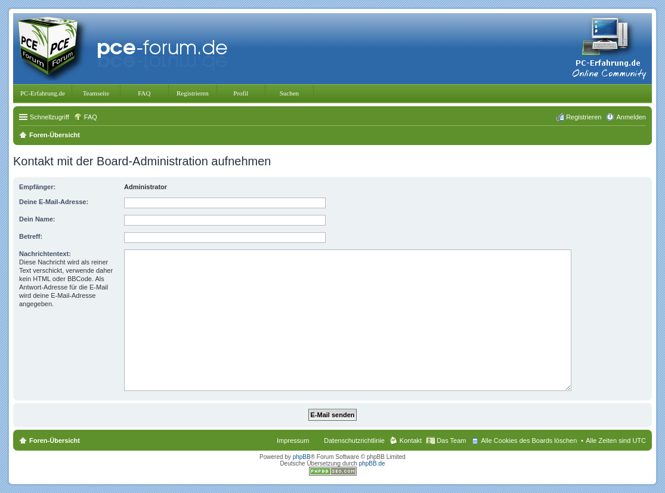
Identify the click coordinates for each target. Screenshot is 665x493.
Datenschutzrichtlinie (354, 440)
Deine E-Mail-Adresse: (53, 201)
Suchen (289, 93)
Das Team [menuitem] (451, 440)
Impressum (293, 440)
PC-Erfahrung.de (42, 93)
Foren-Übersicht (54, 440)
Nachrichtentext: (45, 253)
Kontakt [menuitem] (411, 440)
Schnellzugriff (49, 117)
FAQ (144, 93)
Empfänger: (37, 186)
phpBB (302, 457)
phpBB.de (372, 463)
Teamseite (96, 93)
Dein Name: (37, 219)
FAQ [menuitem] (90, 117)
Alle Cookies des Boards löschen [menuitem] (529, 440)
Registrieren (193, 93)
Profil (240, 93)
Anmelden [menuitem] (631, 117)
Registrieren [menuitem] (583, 117)
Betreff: (30, 236)
